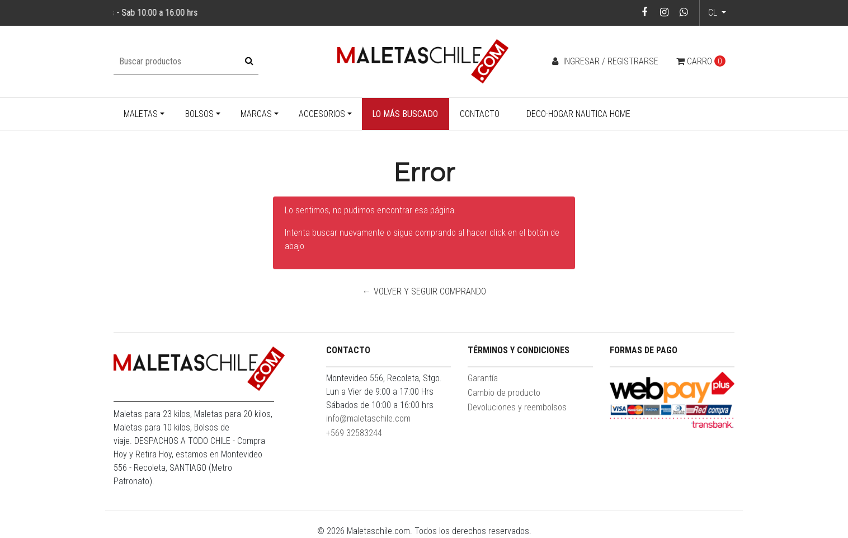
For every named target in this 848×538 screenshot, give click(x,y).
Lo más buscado (405, 114)
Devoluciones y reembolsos (517, 407)
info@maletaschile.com (368, 418)
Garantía (483, 378)
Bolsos (199, 114)
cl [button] (713, 12)
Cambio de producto (504, 392)
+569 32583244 (354, 433)
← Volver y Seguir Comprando (424, 291)
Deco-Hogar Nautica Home (578, 114)
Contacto (480, 114)
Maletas (141, 114)
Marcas (256, 114)
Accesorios (322, 114)
